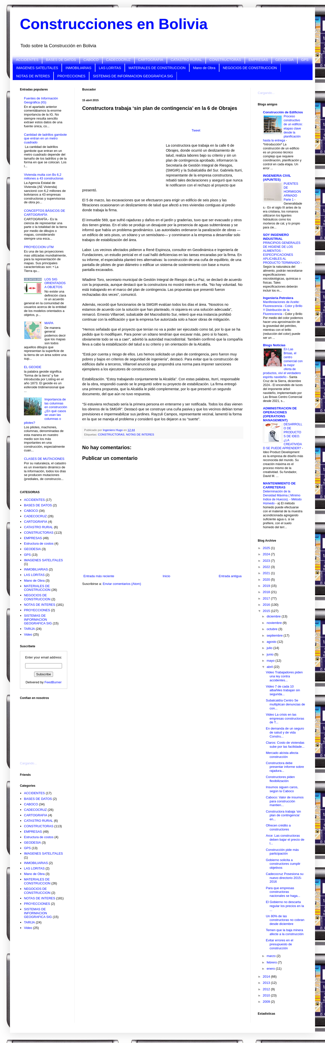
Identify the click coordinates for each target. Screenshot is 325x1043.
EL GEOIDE (32, 367)
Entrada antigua (230, 576)
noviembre (275, 623)
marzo (272, 956)
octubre (272, 629)
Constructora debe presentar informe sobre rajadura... (285, 767)
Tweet (196, 130)
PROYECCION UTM (39, 247)
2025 (267, 548)
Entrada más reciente (98, 576)
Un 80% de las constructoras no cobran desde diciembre (285, 920)
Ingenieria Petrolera (278, 298)
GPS (305, 60)
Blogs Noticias (274, 345)
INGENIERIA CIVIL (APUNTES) (277, 177)
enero (271, 968)
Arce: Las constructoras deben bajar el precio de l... (285, 839)
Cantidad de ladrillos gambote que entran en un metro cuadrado (45, 138)
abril (270, 667)
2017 (267, 598)
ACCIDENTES (27, 60)
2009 (267, 1001)
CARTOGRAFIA (150, 60)
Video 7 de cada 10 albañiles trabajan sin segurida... (283, 690)
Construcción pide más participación (282, 852)
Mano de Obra (204, 68)
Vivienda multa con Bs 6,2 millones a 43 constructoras (43, 176)
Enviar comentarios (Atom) (122, 584)
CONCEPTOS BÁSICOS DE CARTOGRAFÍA (44, 213)
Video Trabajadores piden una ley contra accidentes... (284, 676)
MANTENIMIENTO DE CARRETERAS (279, 485)
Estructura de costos (39, 543)
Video (28, 634)
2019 (267, 586)
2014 (267, 976)
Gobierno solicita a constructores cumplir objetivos (283, 863)
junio (270, 654)
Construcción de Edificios (283, 112)
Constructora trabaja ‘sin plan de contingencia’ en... (283, 815)
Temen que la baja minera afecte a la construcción (285, 932)
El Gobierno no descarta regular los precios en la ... (285, 906)
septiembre (275, 635)
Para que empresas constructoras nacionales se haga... (283, 892)
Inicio (166, 576)
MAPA (48, 323)
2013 (267, 983)
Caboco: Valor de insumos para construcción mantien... (285, 801)
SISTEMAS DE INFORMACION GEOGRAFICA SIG (133, 76)
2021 (267, 573)
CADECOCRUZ (118, 60)
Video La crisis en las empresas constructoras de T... (285, 718)
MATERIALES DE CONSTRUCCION (157, 68)
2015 (267, 611)
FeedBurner (53, 682)
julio (270, 648)
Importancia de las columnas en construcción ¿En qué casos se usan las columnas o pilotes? (45, 411)
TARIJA (29, 629)
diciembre (274, 616)
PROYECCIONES (71, 76)
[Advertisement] (45, 727)
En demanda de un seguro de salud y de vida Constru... (285, 732)
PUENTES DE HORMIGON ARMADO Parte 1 (292, 191)
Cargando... (28, 763)
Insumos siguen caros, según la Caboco (282, 789)
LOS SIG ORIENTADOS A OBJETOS (54, 283)
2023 (267, 561)
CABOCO (91, 60)
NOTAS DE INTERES (33, 76)
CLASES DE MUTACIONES (44, 459)
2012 (267, 989)
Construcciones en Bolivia (114, 24)
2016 (267, 605)
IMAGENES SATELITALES (37, 68)
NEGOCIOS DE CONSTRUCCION (250, 68)
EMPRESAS (258, 60)
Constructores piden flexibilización (280, 779)
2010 (267, 995)
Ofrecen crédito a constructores (278, 827)
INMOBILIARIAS (78, 68)
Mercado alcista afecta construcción (282, 755)
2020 (267, 579)
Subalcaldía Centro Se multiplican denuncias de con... (285, 704)
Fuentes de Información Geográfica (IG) (41, 100)
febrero (272, 962)
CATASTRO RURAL (186, 60)
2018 (267, 592)
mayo (271, 660)
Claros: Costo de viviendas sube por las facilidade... (285, 744)
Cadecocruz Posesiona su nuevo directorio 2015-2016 (284, 877)
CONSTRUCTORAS (225, 60)
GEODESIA (284, 60)
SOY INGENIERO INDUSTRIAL (276, 237)
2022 (267, 567)
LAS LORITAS (110, 68)
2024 (267, 554)
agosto (272, 642)
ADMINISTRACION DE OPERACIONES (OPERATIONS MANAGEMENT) (280, 414)
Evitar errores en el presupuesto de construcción (279, 944)
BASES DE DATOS (61, 60)
